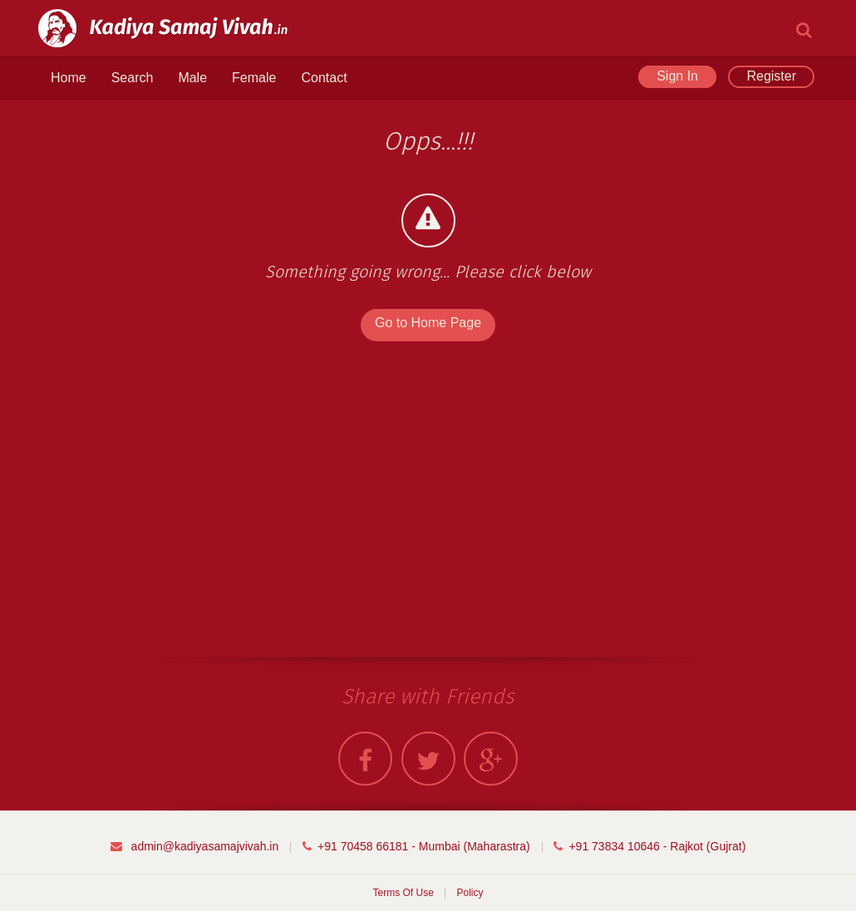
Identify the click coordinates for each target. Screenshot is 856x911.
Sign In (677, 76)
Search (132, 78)
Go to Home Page (428, 323)
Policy (470, 893)
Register (771, 76)
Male (192, 78)
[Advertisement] (159, 511)
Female (254, 78)
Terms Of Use (402, 893)
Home (68, 78)
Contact (324, 78)
